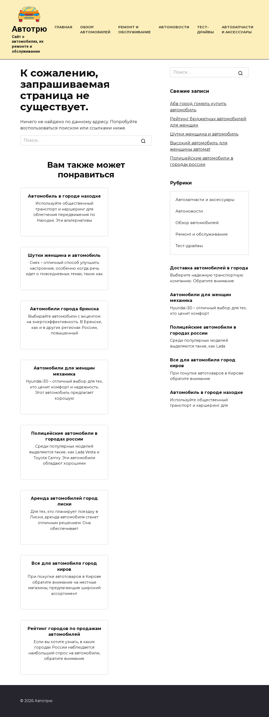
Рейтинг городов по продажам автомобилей (64, 631)
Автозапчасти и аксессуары (204, 199)
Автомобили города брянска (64, 308)
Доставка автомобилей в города (209, 267)
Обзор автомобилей (197, 222)
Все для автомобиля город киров (64, 566)
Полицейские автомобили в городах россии (64, 436)
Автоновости (174, 27)
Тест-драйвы (189, 245)
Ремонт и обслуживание (201, 234)
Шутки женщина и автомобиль (64, 255)
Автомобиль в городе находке (64, 195)
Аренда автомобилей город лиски (64, 501)
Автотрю (29, 29)
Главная (63, 27)
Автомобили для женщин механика (64, 371)
